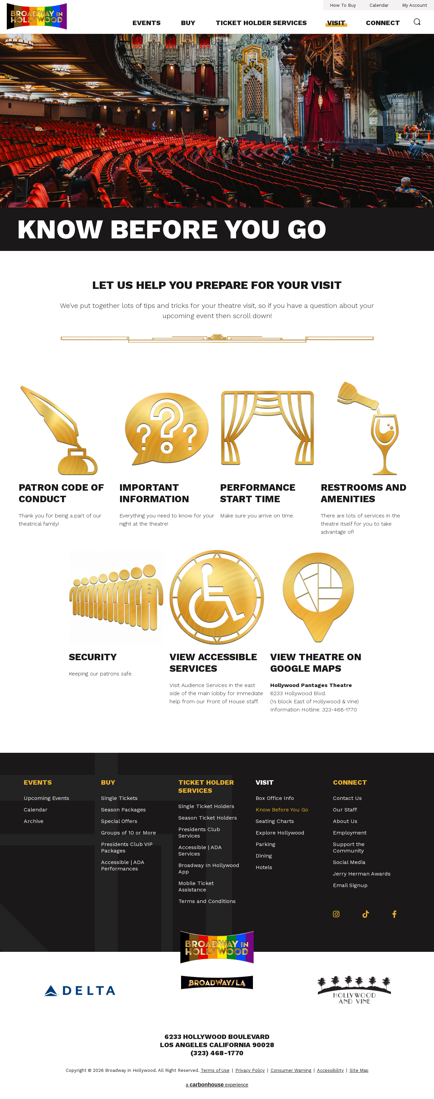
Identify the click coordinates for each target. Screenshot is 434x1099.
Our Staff (345, 809)
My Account (414, 5)
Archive (33, 821)
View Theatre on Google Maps (315, 662)
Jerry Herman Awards (362, 873)
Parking (265, 844)
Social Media (349, 862)
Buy (188, 23)
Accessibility (330, 1070)
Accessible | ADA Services (199, 850)
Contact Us (347, 798)
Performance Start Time (257, 493)
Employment (350, 832)
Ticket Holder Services (261, 23)
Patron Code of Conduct (61, 493)
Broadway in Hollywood (43, 16)
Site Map (359, 1070)
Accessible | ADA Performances (122, 865)
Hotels (264, 867)
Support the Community (348, 847)
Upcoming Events (46, 798)
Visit (336, 23)
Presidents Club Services (199, 832)
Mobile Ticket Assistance (196, 886)
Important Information (154, 493)
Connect (383, 23)
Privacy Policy (250, 1070)
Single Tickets (119, 798)
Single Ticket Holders (206, 806)
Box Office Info (275, 798)
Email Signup (350, 885)
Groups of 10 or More (128, 832)
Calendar (379, 5)
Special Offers (119, 821)
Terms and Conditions (207, 901)
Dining (264, 855)
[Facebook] (394, 914)
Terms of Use (215, 1070)
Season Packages (123, 809)
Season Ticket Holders (207, 818)
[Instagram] (336, 914)
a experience (217, 1084)
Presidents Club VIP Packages (127, 847)
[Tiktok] (365, 914)
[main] (217, 393)
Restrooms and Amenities (364, 493)
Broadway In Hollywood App (208, 868)
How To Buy (343, 5)
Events (147, 23)
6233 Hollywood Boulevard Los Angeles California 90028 (217, 1041)
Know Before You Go (282, 809)
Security (93, 657)
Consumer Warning (291, 1070)
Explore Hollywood (280, 832)
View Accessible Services (213, 662)
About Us (345, 821)
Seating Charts (275, 821)
